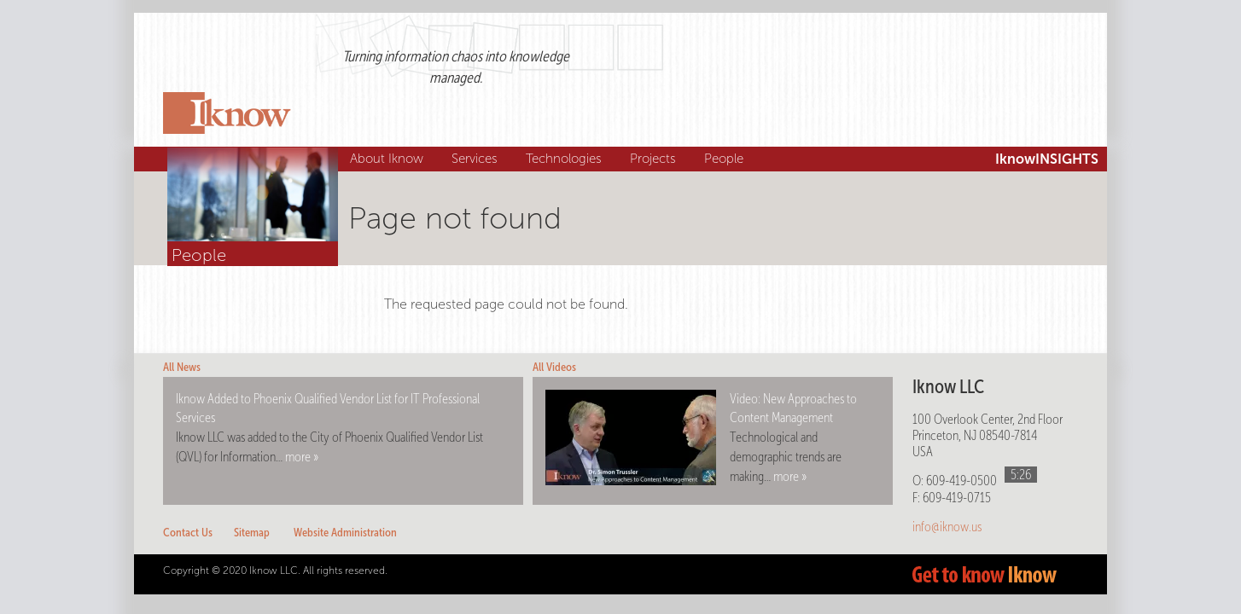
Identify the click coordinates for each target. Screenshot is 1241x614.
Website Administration (345, 532)
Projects (655, 158)
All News (182, 367)
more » (301, 457)
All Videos (554, 367)
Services (477, 158)
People (725, 158)
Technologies (566, 158)
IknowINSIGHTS (1046, 159)
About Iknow (388, 158)
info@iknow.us (947, 526)
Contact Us (188, 532)
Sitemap (252, 532)
